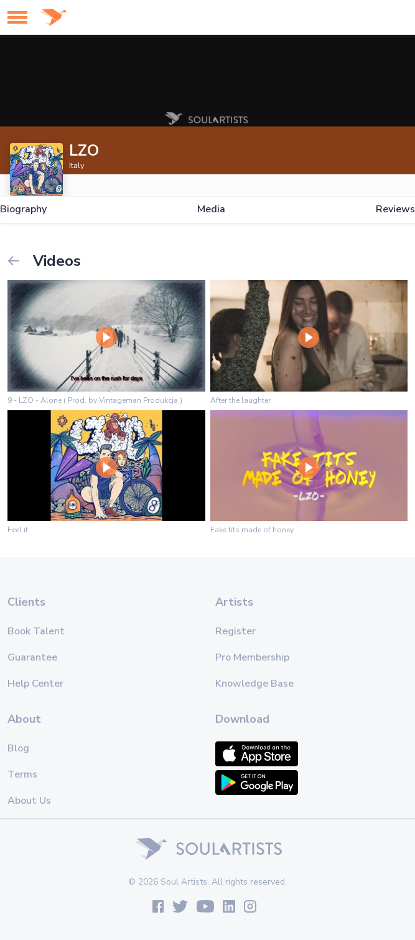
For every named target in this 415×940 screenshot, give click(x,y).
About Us (29, 800)
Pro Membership (252, 657)
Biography (23, 209)
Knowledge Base (254, 683)
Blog (18, 748)
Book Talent (36, 631)
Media (211, 209)
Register (235, 631)
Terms (22, 774)
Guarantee (32, 657)
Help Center (35, 683)
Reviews (395, 209)
